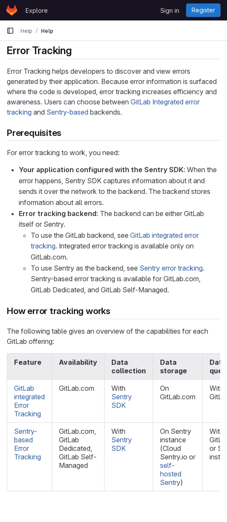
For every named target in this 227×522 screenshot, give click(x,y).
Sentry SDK (121, 401)
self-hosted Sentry (170, 474)
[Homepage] (12, 10)
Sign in (169, 10)
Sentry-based (67, 112)
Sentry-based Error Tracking (27, 444)
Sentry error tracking (171, 268)
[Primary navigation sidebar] (10, 30)
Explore (37, 10)
